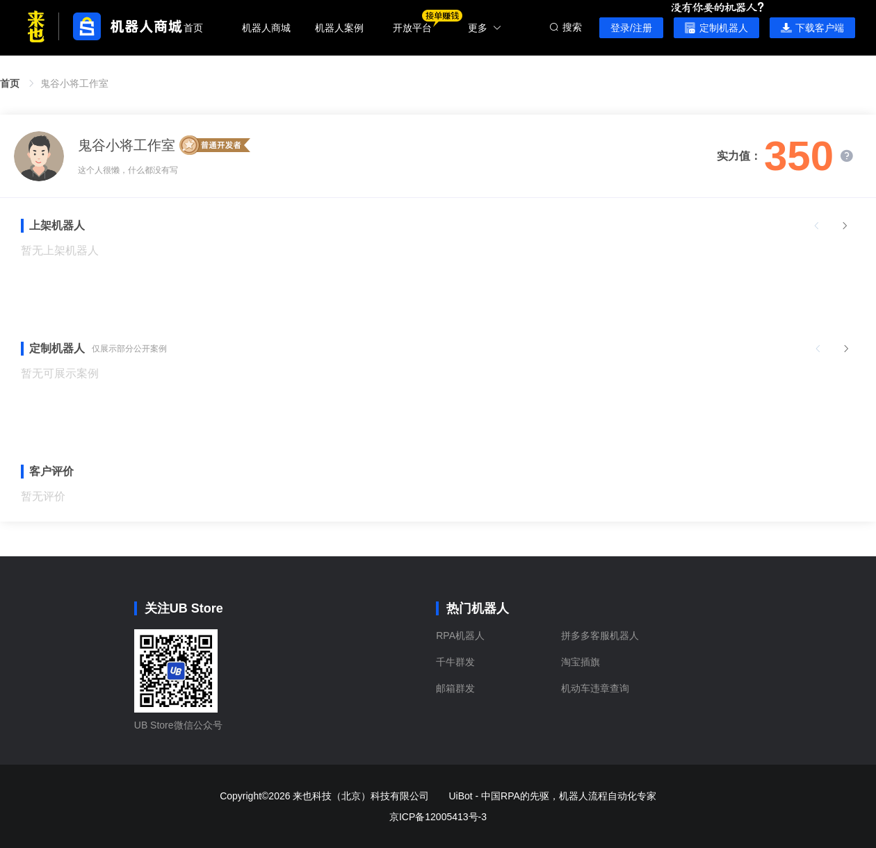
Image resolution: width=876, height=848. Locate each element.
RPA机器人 (460, 635)
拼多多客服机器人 (600, 635)
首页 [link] (9, 83)
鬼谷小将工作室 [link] (74, 83)
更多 (485, 27)
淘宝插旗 (580, 661)
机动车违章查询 (595, 688)
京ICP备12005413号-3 (438, 816)
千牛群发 (455, 661)
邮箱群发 (455, 688)
